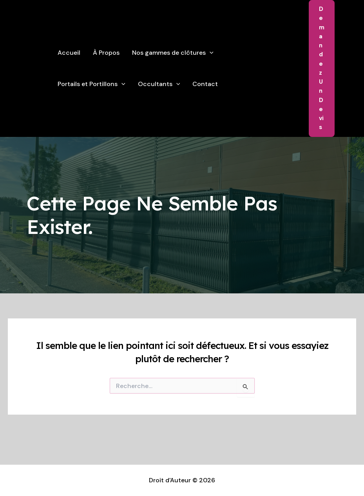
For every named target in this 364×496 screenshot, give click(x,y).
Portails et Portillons (91, 84)
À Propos (106, 53)
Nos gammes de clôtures (173, 52)
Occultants (159, 84)
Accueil (69, 53)
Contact (205, 84)
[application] (210, 52)
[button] (322, 68)
